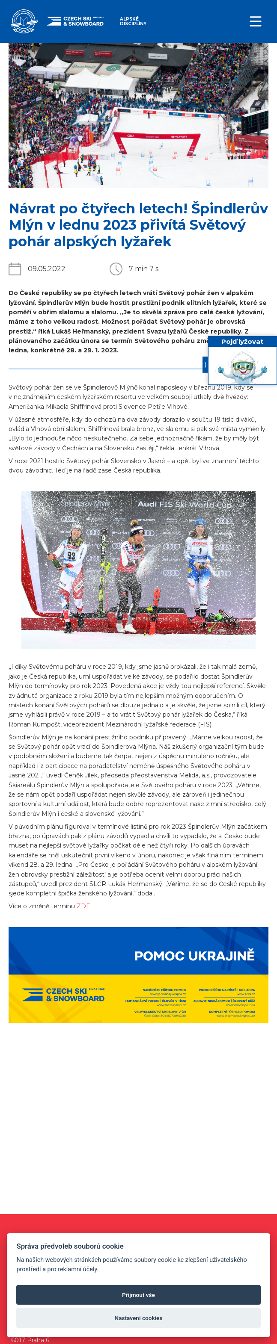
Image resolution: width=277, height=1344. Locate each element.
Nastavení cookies (139, 1317)
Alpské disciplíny (133, 21)
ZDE (83, 906)
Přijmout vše (138, 1294)
